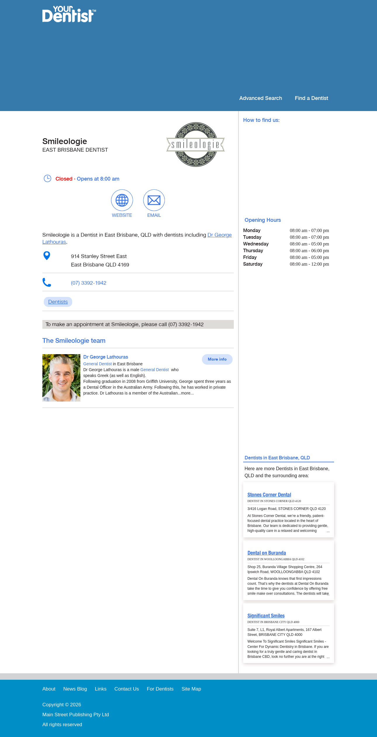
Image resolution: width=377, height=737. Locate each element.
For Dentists (160, 689)
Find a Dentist (311, 98)
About (48, 689)
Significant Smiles (266, 616)
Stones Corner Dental (269, 495)
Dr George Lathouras (105, 357)
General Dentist (97, 363)
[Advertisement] (226, 47)
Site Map (191, 689)
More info (217, 359)
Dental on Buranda (267, 553)
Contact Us (126, 689)
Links (101, 689)
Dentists (58, 302)
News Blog (75, 689)
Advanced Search (260, 98)
